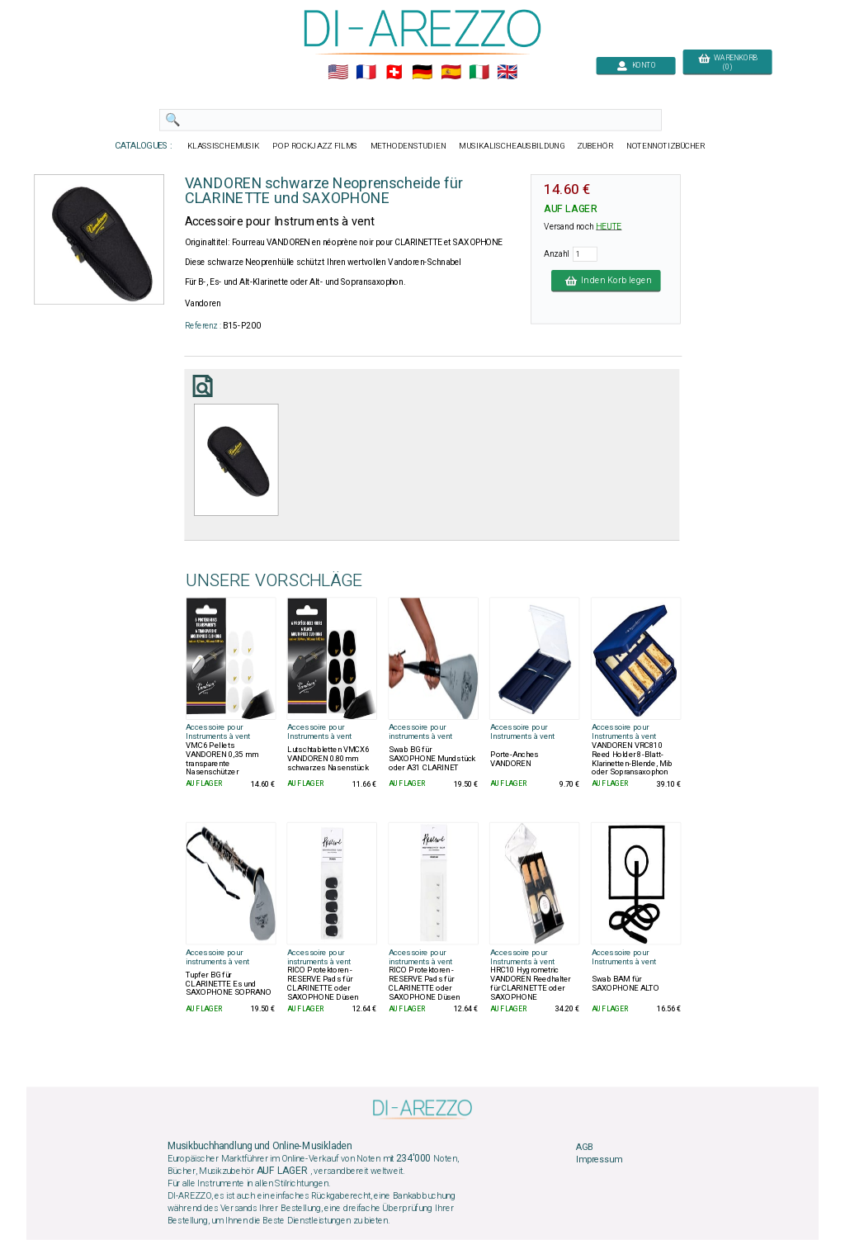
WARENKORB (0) (727, 63)
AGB (584, 1146)
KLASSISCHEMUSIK (223, 146)
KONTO (636, 65)
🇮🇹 (479, 72)
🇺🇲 (338, 72)
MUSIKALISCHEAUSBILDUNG (511, 146)
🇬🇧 (507, 72)
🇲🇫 (366, 72)
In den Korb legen (606, 280)
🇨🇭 (394, 72)
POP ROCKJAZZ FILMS (315, 146)
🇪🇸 (451, 72)
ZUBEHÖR (596, 146)
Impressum (599, 1160)
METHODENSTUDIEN (408, 146)
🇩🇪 (422, 72)
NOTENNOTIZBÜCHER (666, 146)
